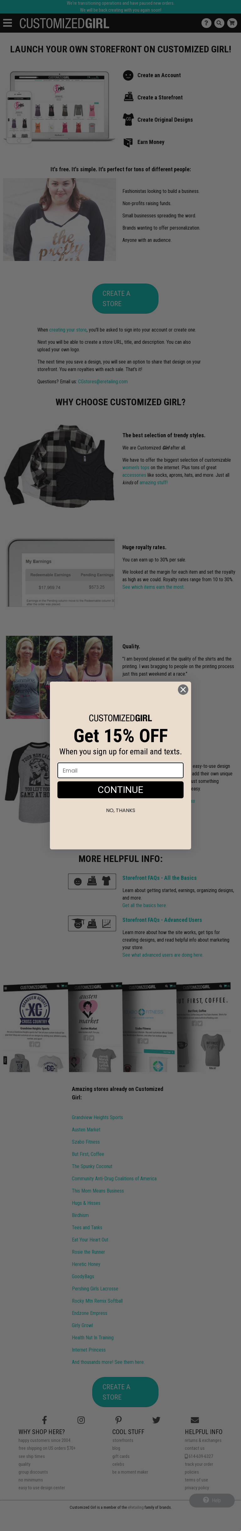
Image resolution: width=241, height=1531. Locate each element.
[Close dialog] (183, 689)
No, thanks (120, 810)
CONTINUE (120, 789)
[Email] (120, 770)
